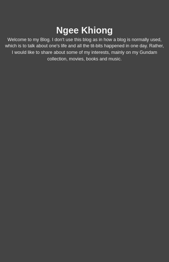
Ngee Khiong (84, 30)
